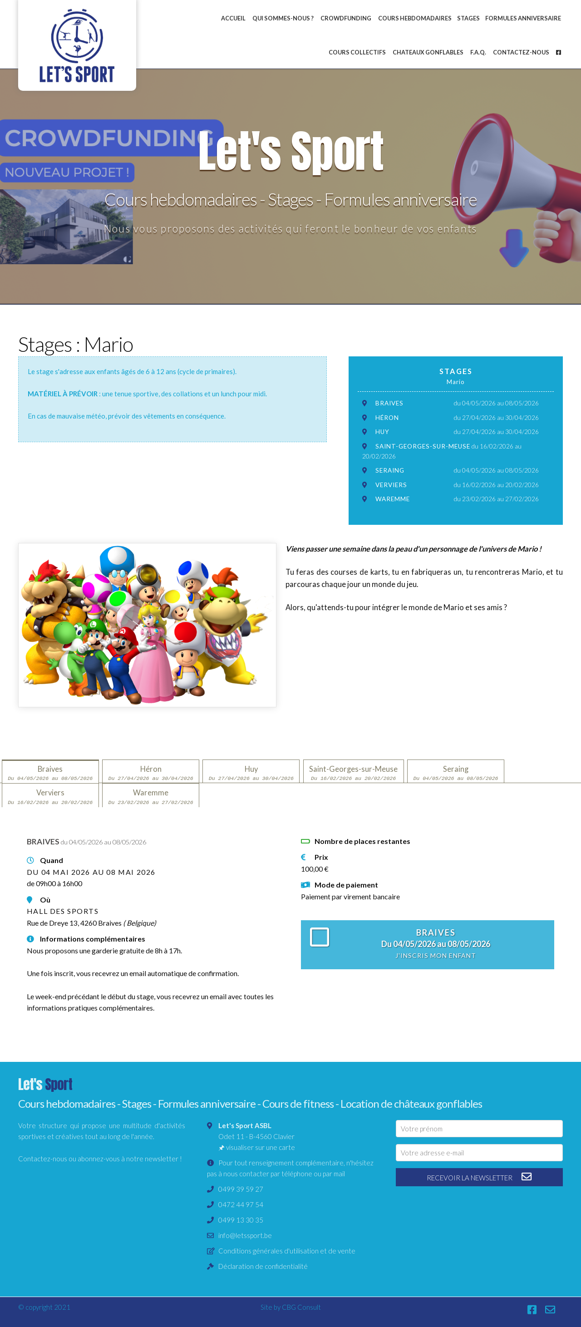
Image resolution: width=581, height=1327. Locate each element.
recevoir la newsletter (479, 1177)
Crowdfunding (345, 18)
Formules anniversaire (523, 18)
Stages (468, 18)
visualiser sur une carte (260, 1147)
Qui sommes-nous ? (283, 18)
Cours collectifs (357, 52)
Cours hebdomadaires (415, 18)
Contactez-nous (521, 52)
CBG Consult (301, 1307)
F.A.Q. (478, 52)
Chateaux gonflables (428, 52)
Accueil (233, 18)
